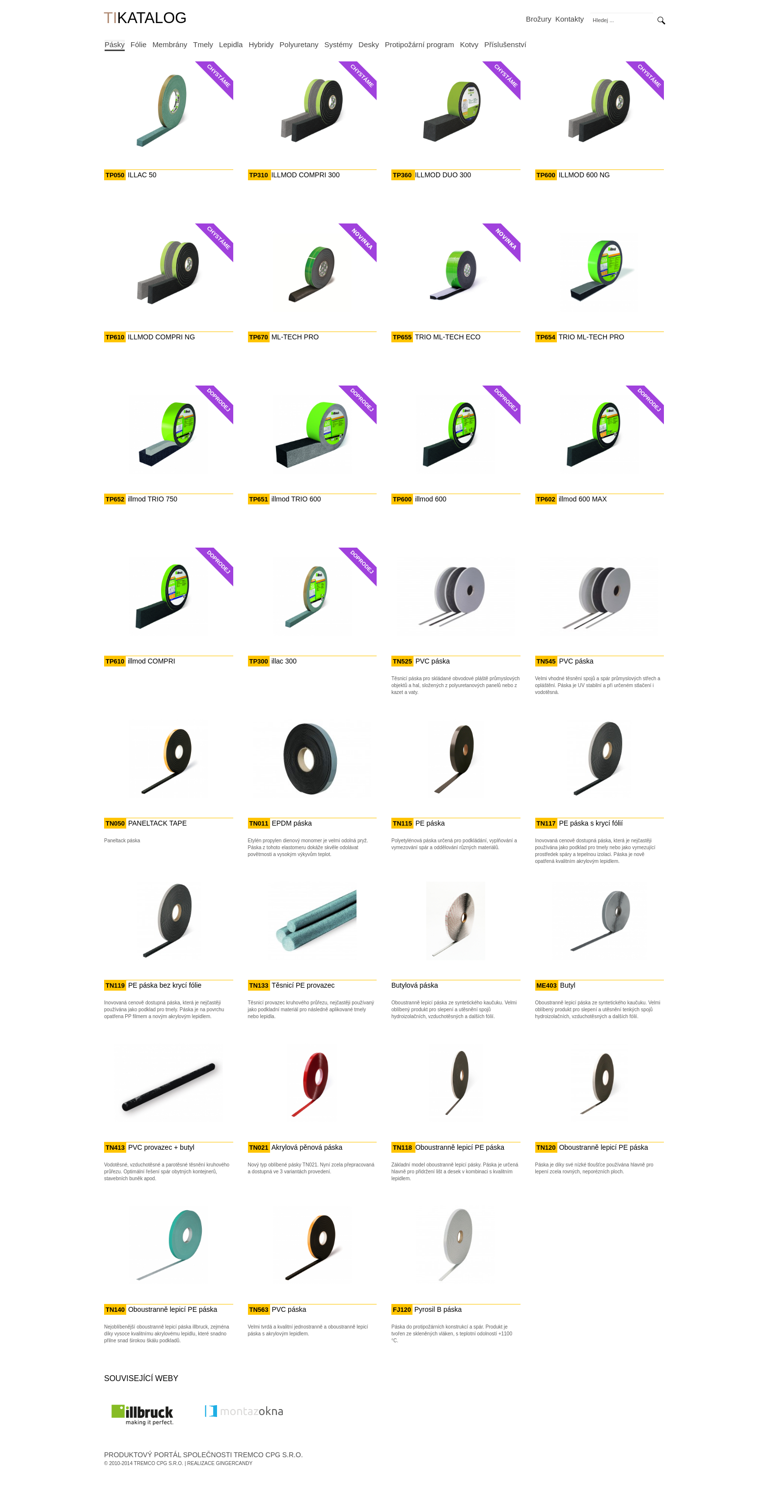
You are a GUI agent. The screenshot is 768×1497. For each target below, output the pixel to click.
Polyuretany (298, 44)
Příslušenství (505, 44)
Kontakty (569, 19)
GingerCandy (234, 1463)
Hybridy (261, 44)
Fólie (139, 44)
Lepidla (231, 44)
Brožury (538, 19)
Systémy (339, 44)
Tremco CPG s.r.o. (159, 1463)
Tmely (203, 44)
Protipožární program (419, 44)
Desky (368, 44)
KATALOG (145, 19)
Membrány (169, 44)
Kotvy (469, 44)
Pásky (115, 44)
